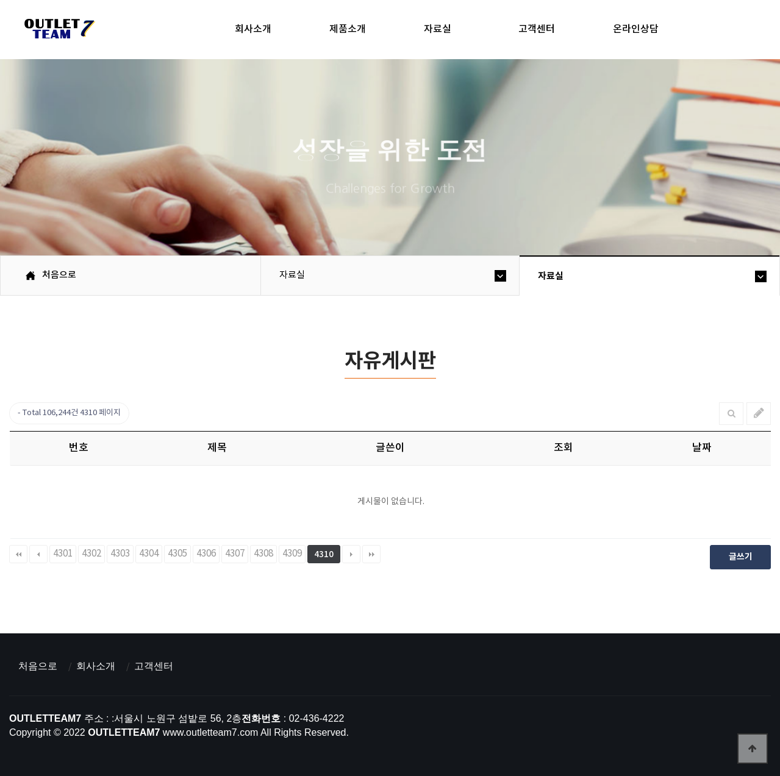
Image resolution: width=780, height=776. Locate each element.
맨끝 (371, 554)
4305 (177, 554)
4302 (91, 554)
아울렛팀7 (57, 31)
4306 (206, 554)
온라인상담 (636, 29)
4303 (120, 554)
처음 (18, 554)
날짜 (702, 448)
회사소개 (253, 29)
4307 (235, 554)
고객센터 (536, 29)
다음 (351, 554)
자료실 (437, 29)
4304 (149, 554)
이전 (38, 554)
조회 (563, 448)
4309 (292, 554)
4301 (63, 554)
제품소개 (347, 29)
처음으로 (37, 666)
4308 (263, 554)
